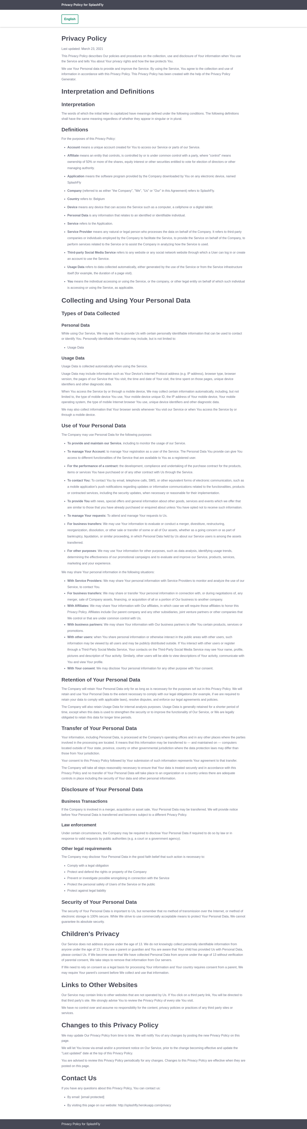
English (70, 19)
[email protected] (92, 1097)
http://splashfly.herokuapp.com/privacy (144, 1105)
